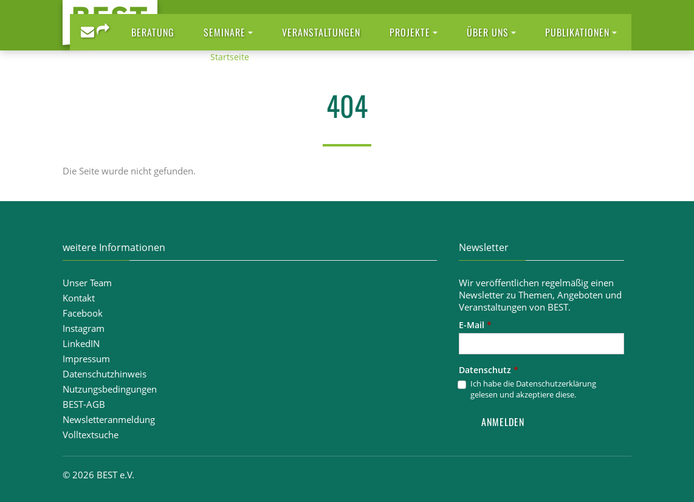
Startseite (229, 57)
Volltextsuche (91, 434)
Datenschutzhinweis (104, 374)
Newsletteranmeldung (109, 419)
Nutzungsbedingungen (110, 389)
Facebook (83, 313)
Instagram (84, 328)
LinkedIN (81, 343)
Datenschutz (488, 370)
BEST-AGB (84, 404)
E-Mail (475, 325)
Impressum (86, 358)
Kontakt (79, 298)
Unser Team (87, 283)
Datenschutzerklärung (556, 383)
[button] (228, 32)
